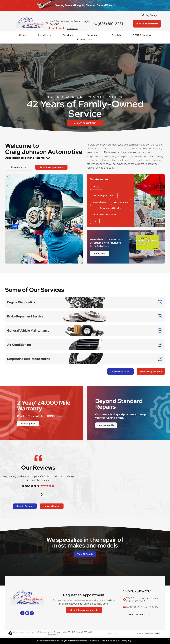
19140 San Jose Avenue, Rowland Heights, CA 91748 (142, 600)
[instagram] (32, 613)
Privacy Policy (111, 633)
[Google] (27, 613)
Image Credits (140, 633)
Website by (151, 633)
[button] (41, 494)
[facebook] (22, 613)
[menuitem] (22, 36)
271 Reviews (72, 28)
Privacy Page (126, 641)
